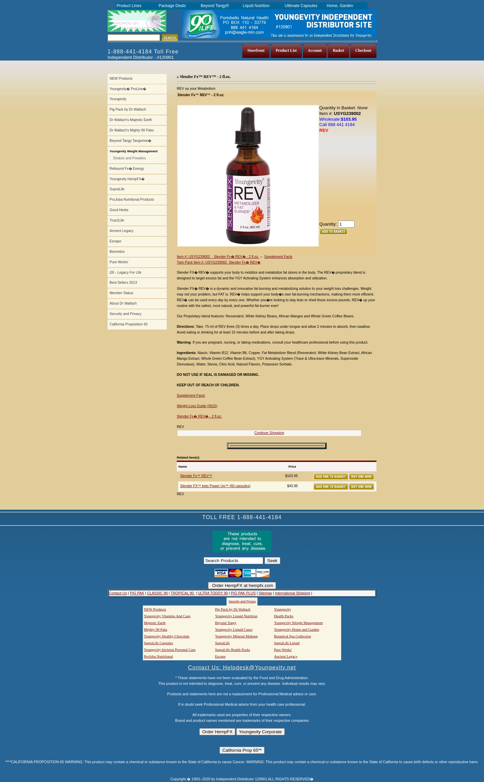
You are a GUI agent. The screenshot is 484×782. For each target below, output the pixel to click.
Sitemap (265, 593)
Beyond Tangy (226, 623)
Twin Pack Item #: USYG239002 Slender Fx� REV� (218, 262)
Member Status (121, 293)
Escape (115, 241)
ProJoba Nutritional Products (132, 199)
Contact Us (118, 593)
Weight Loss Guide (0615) (197, 406)
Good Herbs (119, 210)
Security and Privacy (126, 314)
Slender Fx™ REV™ (196, 476)
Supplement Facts (278, 257)
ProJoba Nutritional (158, 656)
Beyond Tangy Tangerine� (130, 141)
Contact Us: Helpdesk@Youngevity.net (242, 667)
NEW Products (121, 78)
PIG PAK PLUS (243, 593)
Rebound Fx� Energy (127, 168)
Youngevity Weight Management (298, 623)
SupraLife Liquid (286, 643)
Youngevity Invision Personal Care (170, 650)
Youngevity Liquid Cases (233, 629)
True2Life (117, 220)
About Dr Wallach (123, 303)
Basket (338, 50)
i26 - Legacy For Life (126, 272)
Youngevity (118, 99)
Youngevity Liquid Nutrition (236, 616)
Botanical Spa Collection (292, 636)
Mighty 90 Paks (155, 629)
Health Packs (283, 616)
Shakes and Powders (129, 158)
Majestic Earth (154, 623)
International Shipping (292, 593)
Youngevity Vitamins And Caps (167, 616)
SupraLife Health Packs (232, 650)
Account (315, 50)
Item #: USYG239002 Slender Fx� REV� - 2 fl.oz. (218, 257)
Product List (286, 50)
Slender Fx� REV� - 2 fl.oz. (199, 416)
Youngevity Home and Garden (296, 629)
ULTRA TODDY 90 (213, 593)
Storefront (256, 50)
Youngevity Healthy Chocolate (167, 636)
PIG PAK (137, 593)
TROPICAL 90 (183, 593)
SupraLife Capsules (158, 643)
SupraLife (117, 189)
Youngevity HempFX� (127, 179)
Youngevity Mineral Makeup (236, 636)
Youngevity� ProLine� (128, 89)
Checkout (363, 50)
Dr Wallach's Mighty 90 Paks (132, 130)
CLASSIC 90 (157, 593)
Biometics (117, 251)
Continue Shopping (269, 433)
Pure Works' (119, 262)
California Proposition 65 (129, 324)
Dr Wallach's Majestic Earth (131, 120)
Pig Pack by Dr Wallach (128, 109)
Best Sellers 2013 (123, 282)
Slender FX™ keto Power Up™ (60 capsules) (215, 486)
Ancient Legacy (121, 231)
